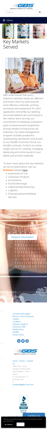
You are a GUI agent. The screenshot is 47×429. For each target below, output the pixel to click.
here (25, 170)
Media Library (18, 329)
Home (15, 361)
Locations (17, 322)
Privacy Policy (18, 335)
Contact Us (34, 415)
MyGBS (16, 332)
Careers (16, 319)
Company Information (21, 314)
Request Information (22, 237)
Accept (20, 424)
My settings (9, 424)
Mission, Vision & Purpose (23, 316)
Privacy (22, 361)
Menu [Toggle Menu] (8, 20)
